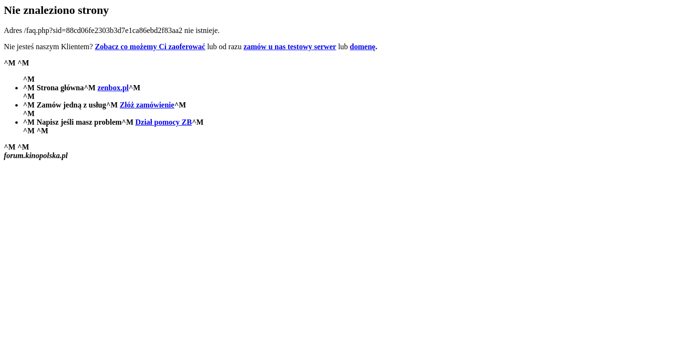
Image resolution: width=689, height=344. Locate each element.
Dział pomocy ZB (163, 122)
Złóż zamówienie (147, 105)
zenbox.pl (113, 88)
